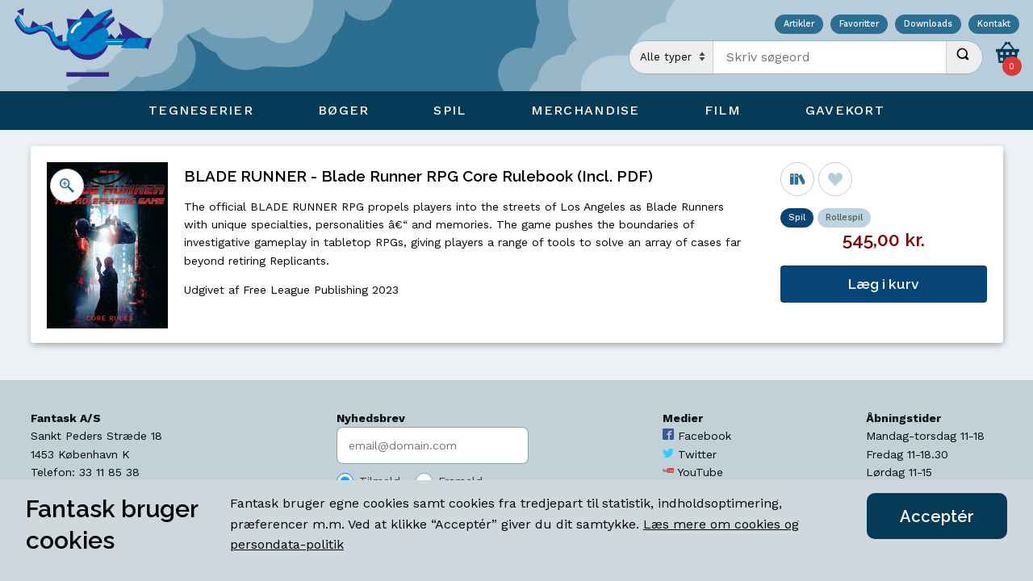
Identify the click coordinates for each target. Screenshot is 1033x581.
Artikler (799, 24)
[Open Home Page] (91, 45)
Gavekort (845, 110)
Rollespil (844, 217)
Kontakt (993, 24)
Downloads (928, 24)
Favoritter (859, 24)
